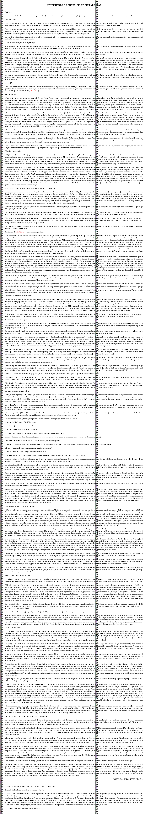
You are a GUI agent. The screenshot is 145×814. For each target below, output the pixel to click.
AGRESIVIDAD (12, 794)
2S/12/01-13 (127, 370)
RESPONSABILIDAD (13, 631)
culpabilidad (20, 232)
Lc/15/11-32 (34, 91)
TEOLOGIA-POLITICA (13, 684)
